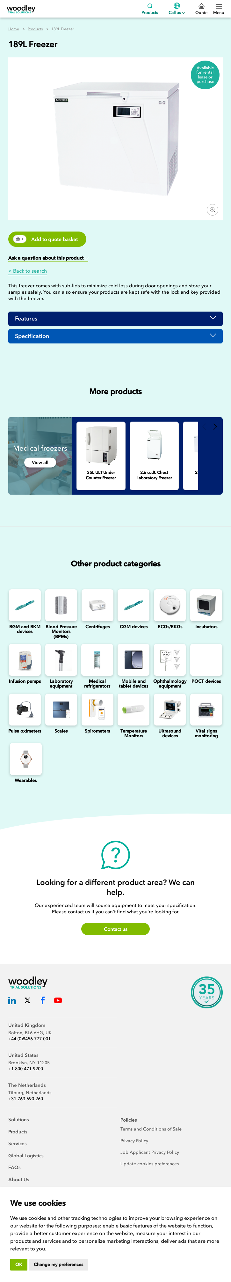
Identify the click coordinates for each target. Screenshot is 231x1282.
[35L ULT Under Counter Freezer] (101, 445)
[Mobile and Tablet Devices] (133, 660)
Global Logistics (26, 1156)
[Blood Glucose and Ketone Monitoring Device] (24, 605)
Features (26, 318)
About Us (18, 1180)
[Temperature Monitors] (133, 710)
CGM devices (134, 627)
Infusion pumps (25, 681)
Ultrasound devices (169, 733)
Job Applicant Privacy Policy (149, 1152)
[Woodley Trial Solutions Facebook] (43, 1001)
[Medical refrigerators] (97, 660)
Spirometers (97, 731)
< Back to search (27, 271)
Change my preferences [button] (58, 1264)
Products (149, 9)
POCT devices (206, 681)
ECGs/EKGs (170, 627)
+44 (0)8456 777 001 (29, 1039)
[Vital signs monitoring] (206, 710)
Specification (32, 336)
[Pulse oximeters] (24, 710)
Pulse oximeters (24, 731)
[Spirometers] (97, 710)
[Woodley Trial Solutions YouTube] (58, 1001)
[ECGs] (169, 605)
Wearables (26, 780)
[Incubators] (206, 605)
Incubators (206, 627)
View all (40, 462)
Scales (61, 731)
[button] (48, 258)
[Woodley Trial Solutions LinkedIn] (12, 1001)
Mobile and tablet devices (133, 684)
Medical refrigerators (97, 684)
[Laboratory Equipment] (61, 660)
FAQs (14, 1167)
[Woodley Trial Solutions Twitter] (27, 1001)
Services (17, 1143)
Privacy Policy (134, 1141)
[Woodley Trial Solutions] (21, 8)
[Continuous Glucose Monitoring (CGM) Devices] (133, 605)
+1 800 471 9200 (25, 1069)
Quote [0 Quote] (201, 9)
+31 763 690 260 (25, 1098)
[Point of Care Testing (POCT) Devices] (206, 660)
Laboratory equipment (61, 684)
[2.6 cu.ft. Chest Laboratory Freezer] (154, 445)
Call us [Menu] (177, 9)
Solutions (18, 1120)
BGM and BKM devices (24, 629)
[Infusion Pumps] (24, 660)
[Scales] (61, 710)
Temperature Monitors (133, 733)
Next (215, 427)
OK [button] (18, 1264)
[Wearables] (25, 759)
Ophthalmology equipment (169, 684)
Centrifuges (97, 627)
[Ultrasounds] (169, 710)
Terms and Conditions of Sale (151, 1129)
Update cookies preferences (149, 1164)
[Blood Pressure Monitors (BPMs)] (61, 605)
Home (13, 29)
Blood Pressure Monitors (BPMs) (61, 631)
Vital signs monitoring (206, 733)
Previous (204, 427)
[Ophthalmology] (169, 660)
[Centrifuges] (97, 605)
